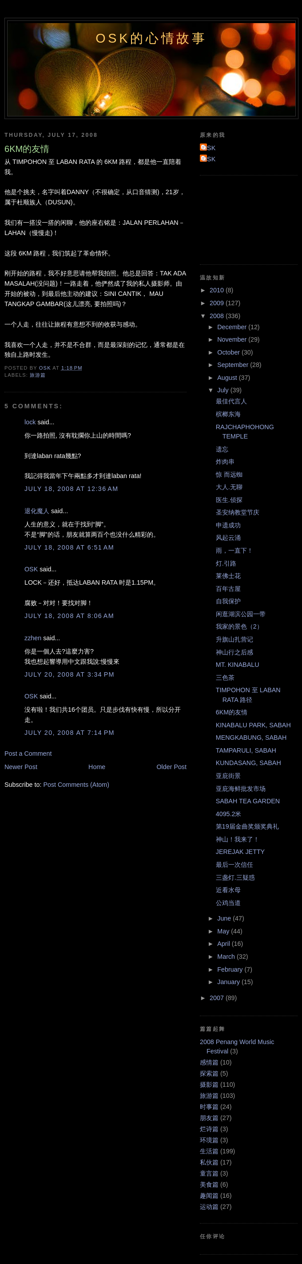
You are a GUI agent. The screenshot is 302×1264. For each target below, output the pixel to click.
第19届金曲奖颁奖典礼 (247, 826)
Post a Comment (28, 753)
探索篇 (209, 1073)
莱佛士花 (228, 575)
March (227, 956)
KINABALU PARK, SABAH (253, 725)
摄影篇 (209, 1084)
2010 (218, 290)
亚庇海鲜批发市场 (241, 788)
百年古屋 (228, 588)
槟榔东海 (228, 414)
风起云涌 (228, 537)
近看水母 (228, 889)
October (229, 352)
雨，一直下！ (234, 550)
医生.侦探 (229, 499)
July (223, 390)
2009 (218, 303)
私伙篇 (209, 1162)
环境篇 (209, 1140)
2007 (218, 997)
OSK (31, 569)
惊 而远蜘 (229, 474)
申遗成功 (228, 525)
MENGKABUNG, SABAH (251, 737)
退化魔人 (36, 510)
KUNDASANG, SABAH (248, 762)
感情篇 (209, 1062)
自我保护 (228, 601)
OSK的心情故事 (151, 38)
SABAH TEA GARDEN (248, 801)
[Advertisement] (240, 218)
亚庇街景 (228, 775)
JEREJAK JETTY (240, 851)
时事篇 (209, 1106)
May (224, 931)
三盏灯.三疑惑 (235, 877)
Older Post (171, 766)
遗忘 (222, 449)
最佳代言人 (231, 401)
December (232, 327)
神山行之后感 (234, 652)
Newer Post (20, 766)
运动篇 (209, 1206)
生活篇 (209, 1151)
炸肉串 (225, 461)
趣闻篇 (209, 1195)
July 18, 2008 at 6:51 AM (69, 547)
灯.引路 (226, 563)
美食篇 (209, 1184)
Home (96, 766)
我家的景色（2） (239, 626)
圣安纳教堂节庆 (237, 512)
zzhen (32, 638)
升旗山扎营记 (234, 639)
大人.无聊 (229, 486)
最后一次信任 (234, 864)
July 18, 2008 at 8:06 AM (69, 615)
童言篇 (209, 1173)
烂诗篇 (209, 1128)
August (227, 377)
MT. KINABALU (237, 664)
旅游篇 (38, 375)
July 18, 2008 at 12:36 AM (71, 488)
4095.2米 (229, 813)
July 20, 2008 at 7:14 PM (69, 732)
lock (30, 422)
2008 (218, 315)
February (230, 969)
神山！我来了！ (237, 839)
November (232, 339)
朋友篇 (209, 1117)
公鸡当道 (228, 902)
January (229, 981)
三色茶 (225, 677)
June (225, 918)
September (233, 364)
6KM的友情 (231, 712)
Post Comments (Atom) (76, 784)
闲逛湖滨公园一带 (241, 614)
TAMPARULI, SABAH (246, 750)
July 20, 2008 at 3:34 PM (69, 674)
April (224, 943)
